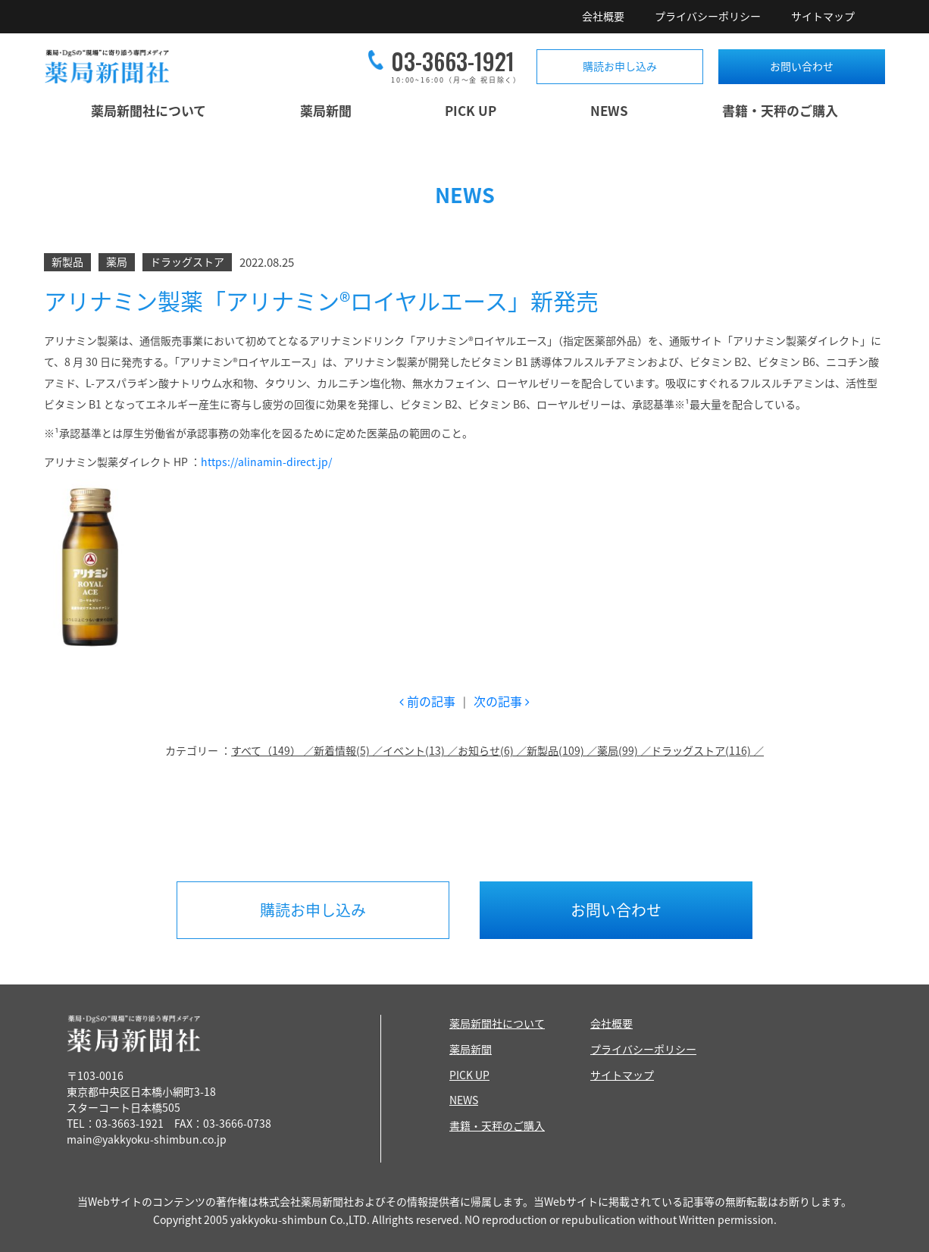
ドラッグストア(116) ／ (707, 750)
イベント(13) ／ (420, 750)
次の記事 (502, 701)
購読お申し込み (620, 66)
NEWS (609, 110)
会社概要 (603, 15)
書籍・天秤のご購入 (780, 110)
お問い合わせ (802, 66)
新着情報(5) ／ (348, 750)
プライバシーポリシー (708, 15)
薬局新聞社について (148, 110)
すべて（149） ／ (272, 750)
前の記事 (427, 701)
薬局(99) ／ (624, 750)
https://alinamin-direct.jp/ (266, 461)
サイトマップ (823, 15)
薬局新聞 (326, 110)
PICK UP (470, 110)
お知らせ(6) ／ (492, 750)
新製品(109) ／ (562, 750)
